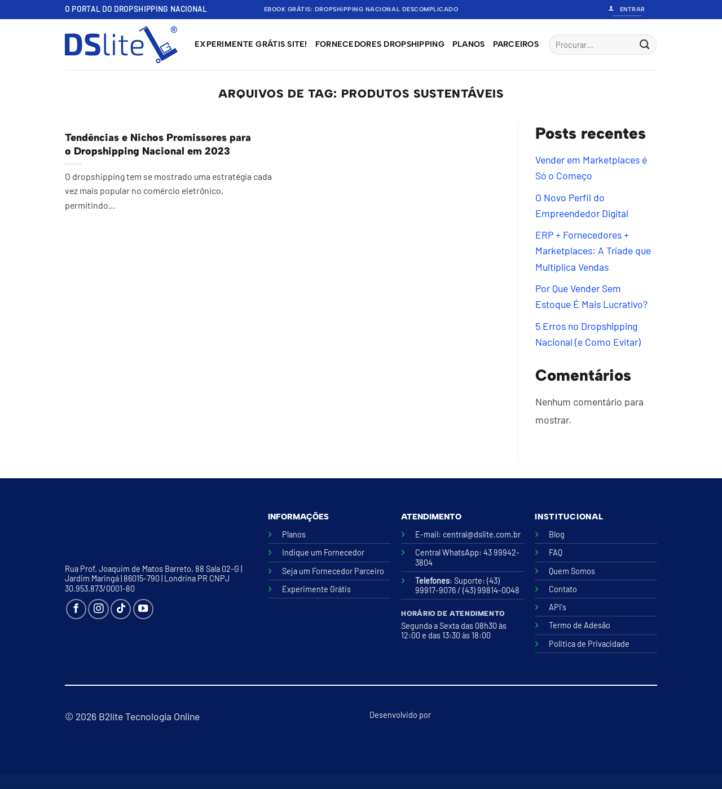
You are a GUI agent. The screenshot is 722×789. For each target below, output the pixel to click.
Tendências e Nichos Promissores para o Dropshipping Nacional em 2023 (158, 144)
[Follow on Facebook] (76, 609)
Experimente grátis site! (251, 44)
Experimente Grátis (316, 589)
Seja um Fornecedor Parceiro (333, 571)
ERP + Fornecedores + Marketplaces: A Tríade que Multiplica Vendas (593, 251)
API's (557, 607)
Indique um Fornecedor (323, 552)
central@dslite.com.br (482, 534)
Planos (468, 44)
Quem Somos (572, 571)
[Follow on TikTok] (121, 609)
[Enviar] (644, 44)
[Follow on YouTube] (143, 609)
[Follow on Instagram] (98, 609)
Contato (563, 589)
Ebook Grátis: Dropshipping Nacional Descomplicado (361, 9)
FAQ (555, 552)
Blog (557, 534)
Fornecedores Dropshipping (379, 44)
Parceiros (516, 44)
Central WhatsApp (447, 552)
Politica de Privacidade (589, 644)
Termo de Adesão (579, 625)
